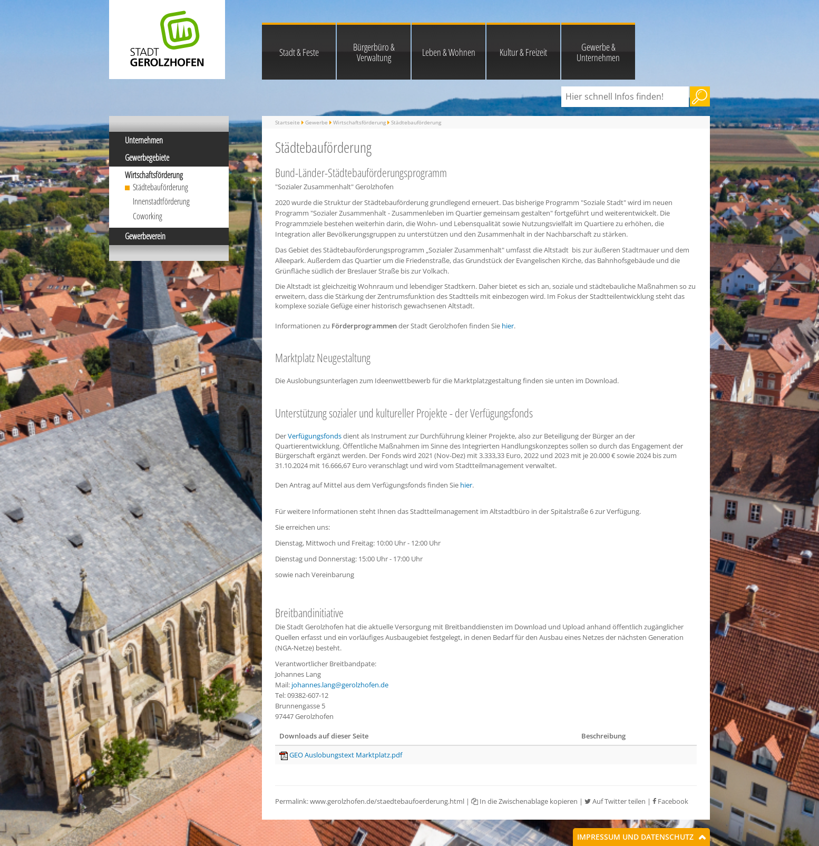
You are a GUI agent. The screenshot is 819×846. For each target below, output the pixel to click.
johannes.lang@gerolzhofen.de (339, 684)
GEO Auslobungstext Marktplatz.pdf (345, 755)
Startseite (287, 122)
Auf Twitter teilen (615, 801)
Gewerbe (316, 122)
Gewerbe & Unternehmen (598, 52)
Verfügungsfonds (315, 436)
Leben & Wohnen (448, 52)
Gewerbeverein (145, 236)
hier (508, 325)
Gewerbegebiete (147, 157)
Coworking (147, 216)
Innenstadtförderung (161, 201)
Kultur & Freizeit (523, 52)
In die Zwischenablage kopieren (524, 801)
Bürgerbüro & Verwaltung (374, 52)
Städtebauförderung (160, 187)
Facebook (670, 801)
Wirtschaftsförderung (154, 175)
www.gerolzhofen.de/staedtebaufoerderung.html (387, 801)
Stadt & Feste (299, 52)
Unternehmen (144, 140)
